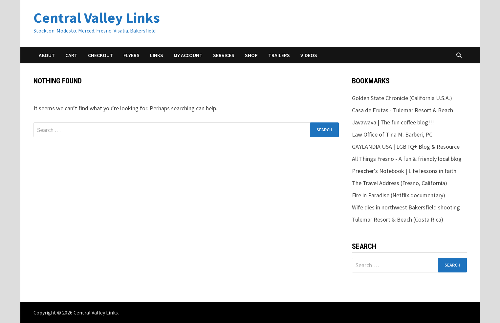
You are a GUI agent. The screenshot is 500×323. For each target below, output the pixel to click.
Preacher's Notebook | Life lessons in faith (404, 171)
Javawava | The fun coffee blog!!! (393, 122)
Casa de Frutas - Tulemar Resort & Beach (402, 110)
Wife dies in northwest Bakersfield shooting (406, 207)
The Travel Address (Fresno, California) (399, 183)
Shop (251, 55)
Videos (308, 55)
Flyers (131, 55)
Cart (71, 55)
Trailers (279, 55)
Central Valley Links (96, 18)
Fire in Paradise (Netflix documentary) (398, 195)
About (47, 55)
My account (188, 55)
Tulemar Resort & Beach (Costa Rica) (397, 219)
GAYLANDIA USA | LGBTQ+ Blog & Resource (406, 146)
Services (223, 55)
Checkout (100, 55)
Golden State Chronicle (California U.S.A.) (402, 98)
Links (156, 55)
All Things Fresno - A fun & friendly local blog (407, 158)
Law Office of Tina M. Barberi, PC (392, 134)
